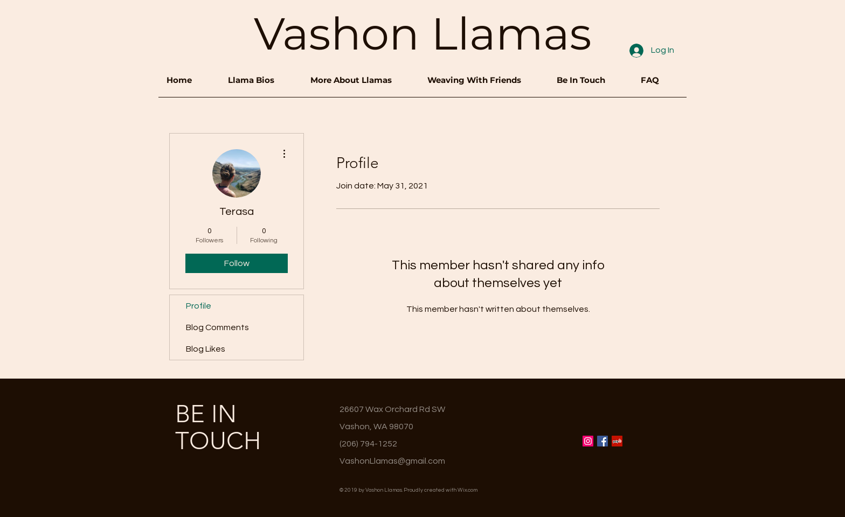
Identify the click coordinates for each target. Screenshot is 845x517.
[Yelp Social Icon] (617, 441)
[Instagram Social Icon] (588, 441)
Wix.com (467, 490)
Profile (198, 306)
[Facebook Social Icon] (602, 441)
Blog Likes (205, 349)
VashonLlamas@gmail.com (392, 461)
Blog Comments (217, 327)
